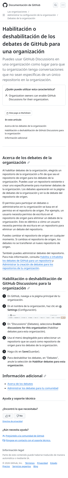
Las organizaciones (17, 11)
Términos (30, 463)
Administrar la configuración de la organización (31, 14)
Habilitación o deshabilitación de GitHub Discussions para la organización (32, 283)
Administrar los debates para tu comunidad (32, 388)
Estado (53, 463)
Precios (6, 466)
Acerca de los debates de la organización (27, 160)
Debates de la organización (21, 18)
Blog (35, 466)
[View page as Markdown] (18, 113)
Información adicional (24, 375)
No (20, 415)
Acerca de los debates (20, 384)
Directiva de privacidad (12, 421)
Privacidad (42, 463)
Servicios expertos (21, 466)
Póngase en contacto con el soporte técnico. (26, 440)
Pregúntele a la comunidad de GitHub (23, 435)
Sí (7, 415)
